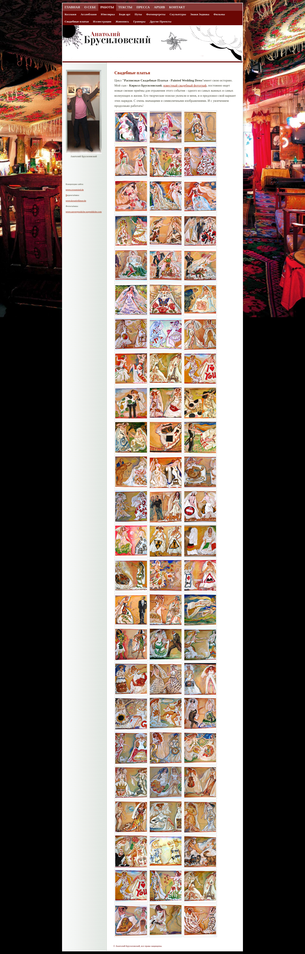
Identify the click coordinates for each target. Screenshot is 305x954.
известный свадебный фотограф (185, 85)
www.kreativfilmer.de (76, 200)
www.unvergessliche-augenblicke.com (84, 211)
